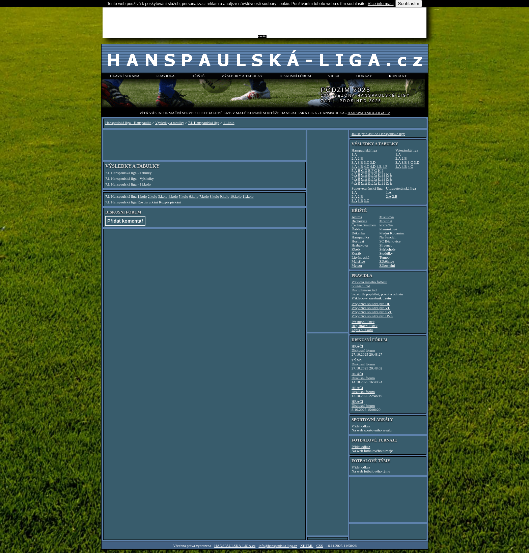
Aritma (357, 217)
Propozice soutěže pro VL (371, 308)
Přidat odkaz (361, 426)
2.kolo (152, 196)
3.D (372, 162)
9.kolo (224, 196)
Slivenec (385, 245)
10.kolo (236, 196)
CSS (319, 546)
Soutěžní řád (361, 286)
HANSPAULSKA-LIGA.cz (368, 113)
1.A (354, 154)
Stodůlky (386, 253)
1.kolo (142, 196)
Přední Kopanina (391, 233)
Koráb (356, 253)
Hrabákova (360, 245)
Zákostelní (387, 265)
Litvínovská (360, 257)
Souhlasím (408, 3)
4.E (379, 166)
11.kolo (228, 123)
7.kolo (204, 196)
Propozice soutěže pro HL (371, 304)
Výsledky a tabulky (169, 123)
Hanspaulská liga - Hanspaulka (128, 123)
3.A (354, 162)
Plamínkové (388, 229)
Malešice (358, 261)
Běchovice (359, 221)
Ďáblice (357, 229)
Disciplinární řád (364, 290)
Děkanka (358, 233)
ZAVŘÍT (262, 36)
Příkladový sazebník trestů (371, 298)
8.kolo (214, 196)
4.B (360, 166)
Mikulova (386, 217)
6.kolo (193, 196)
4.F (385, 166)
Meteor (357, 265)
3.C (366, 162)
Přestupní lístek (363, 322)
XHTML (306, 546)
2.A (354, 158)
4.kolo (173, 196)
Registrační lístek (365, 326)
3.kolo (163, 196)
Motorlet (385, 221)
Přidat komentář (125, 221)
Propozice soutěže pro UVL (372, 316)
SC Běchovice (389, 241)
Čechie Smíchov (364, 225)
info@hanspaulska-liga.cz (277, 546)
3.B (360, 162)
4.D (372, 166)
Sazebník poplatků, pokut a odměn (377, 294)
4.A (354, 166)
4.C (366, 166)
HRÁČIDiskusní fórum (363, 348)
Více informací (381, 3)
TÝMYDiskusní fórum (363, 362)
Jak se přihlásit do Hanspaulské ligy (378, 134)
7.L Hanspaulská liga (203, 123)
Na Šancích (387, 237)
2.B (360, 158)
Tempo (384, 257)
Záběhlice (386, 261)
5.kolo (183, 196)
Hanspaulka (360, 237)
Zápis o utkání (362, 330)
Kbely (356, 249)
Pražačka (386, 225)
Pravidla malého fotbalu (369, 282)
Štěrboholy (387, 249)
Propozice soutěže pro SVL (372, 312)
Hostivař (358, 241)
